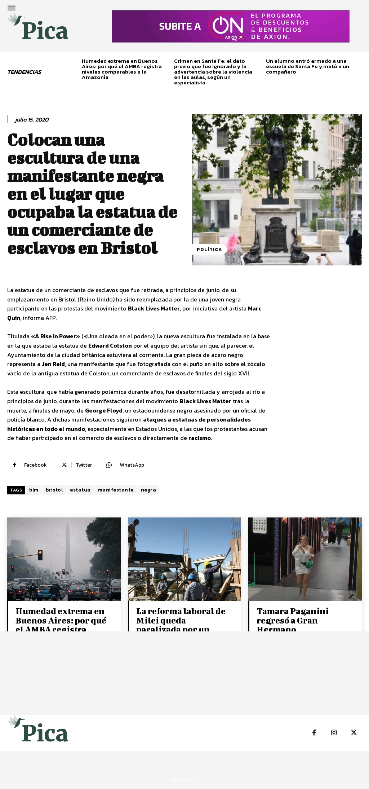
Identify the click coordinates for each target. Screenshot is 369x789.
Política (209, 249)
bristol (54, 490)
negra (148, 490)
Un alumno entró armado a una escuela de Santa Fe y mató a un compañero (307, 66)
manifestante (116, 490)
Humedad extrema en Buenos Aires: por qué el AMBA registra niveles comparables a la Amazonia (122, 69)
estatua (80, 490)
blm (34, 490)
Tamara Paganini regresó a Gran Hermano (292, 620)
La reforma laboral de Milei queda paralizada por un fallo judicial (180, 624)
